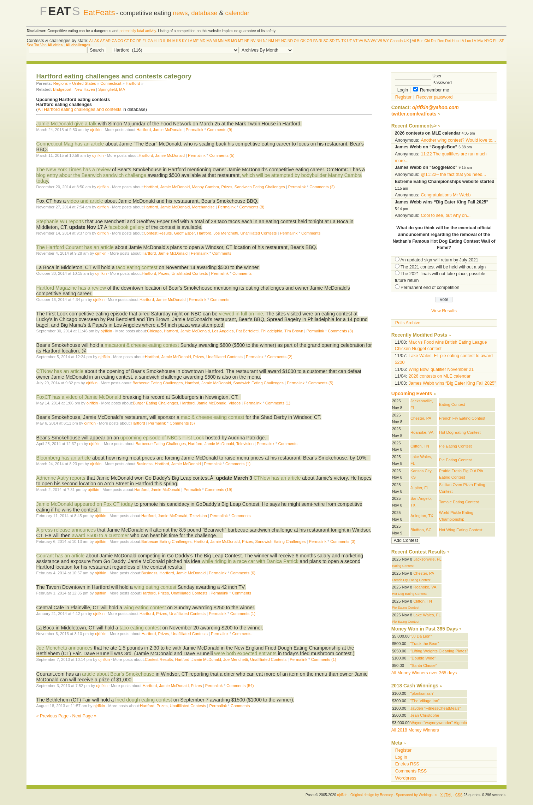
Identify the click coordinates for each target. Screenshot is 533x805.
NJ (265, 41)
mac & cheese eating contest (212, 417)
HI (155, 41)
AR (108, 41)
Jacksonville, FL (427, 559)
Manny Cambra (205, 187)
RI (320, 41)
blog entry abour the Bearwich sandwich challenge (91, 175)
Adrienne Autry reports (60, 478)
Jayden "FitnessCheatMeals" (435, 708)
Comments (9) (219, 130)
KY (184, 41)
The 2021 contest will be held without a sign (443, 267)
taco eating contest (136, 267)
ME (196, 41)
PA (315, 41)
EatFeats (99, 12)
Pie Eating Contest (455, 446)
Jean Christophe (424, 715)
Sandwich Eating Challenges (260, 187)
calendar (237, 13)
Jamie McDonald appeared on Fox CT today (85, 504)
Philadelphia (271, 331)
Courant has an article (60, 555)
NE (246, 41)
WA (367, 41)
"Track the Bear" (424, 643)
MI (215, 41)
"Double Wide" (423, 658)
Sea (29, 45)
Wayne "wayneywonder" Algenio (438, 723)
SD (332, 41)
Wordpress (405, 778)
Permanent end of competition (430, 287)
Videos (235, 403)
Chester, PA (420, 418)
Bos (420, 41)
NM (271, 41)
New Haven (85, 89)
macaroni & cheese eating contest (142, 345)
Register (403, 97)
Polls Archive (407, 322)
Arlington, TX (421, 516)
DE (138, 41)
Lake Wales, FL (427, 615)
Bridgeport (62, 89)
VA (361, 41)
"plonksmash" (422, 693)
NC (283, 41)
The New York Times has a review (74, 169)
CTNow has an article (60, 371)
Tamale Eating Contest (459, 502)
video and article (84, 201)
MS (227, 41)
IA (173, 41)
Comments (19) (218, 489)
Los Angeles (222, 331)
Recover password (434, 97)
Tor (36, 45)
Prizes (226, 187)
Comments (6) (242, 573)
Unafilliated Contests (259, 233)
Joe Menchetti (225, 233)
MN (221, 41)
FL (144, 41)
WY (386, 41)
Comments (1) (277, 403)
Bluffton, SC (421, 530)
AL (91, 41)
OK (303, 41)
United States (84, 83)
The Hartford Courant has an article (75, 247)
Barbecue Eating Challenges (157, 383)
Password (423, 82)
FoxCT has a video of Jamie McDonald (79, 397)
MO (234, 41)
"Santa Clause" (423, 665)
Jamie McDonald (168, 130)
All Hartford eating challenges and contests (80, 109)
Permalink (194, 130)
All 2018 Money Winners (415, 730)
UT (349, 41)
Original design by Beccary (371, 795)
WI (380, 41)
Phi (495, 41)
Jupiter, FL (419, 488)
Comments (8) (251, 207)
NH (259, 41)
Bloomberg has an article (63, 458)
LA (190, 41)
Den (440, 41)
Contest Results (158, 233)
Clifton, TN (419, 446)
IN (169, 41)
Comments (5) (222, 155)
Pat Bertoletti (247, 331)
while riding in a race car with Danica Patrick (249, 561)
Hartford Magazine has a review (71, 288)
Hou (455, 41)
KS (178, 41)
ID (160, 41)
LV (474, 41)
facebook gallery (126, 227)
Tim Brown (293, 331)
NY (277, 41)
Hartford (133, 83)
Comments (310, 233)
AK (96, 41)
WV (374, 41)
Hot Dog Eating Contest (460, 432)
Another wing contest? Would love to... (458, 140)
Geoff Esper (184, 233)
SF (501, 41)
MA (209, 41)
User (418, 75)
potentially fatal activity (137, 31)
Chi (427, 41)
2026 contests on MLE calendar (439, 376)
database (204, 13)
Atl (414, 41)
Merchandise (203, 207)
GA (150, 41)
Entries (407, 764)
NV (252, 41)
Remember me (431, 90)
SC (325, 41)
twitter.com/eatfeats (414, 114)
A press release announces (66, 530)
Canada (396, 41)
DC (132, 41)
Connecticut (110, 83)
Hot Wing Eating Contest (460, 530)
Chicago (154, 331)
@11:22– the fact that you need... (453, 174)
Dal (434, 41)
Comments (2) (321, 187)
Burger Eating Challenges (155, 403)
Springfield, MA (111, 89)
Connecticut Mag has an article (71, 144)
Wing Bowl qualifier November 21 (441, 369)
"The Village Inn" (425, 701)
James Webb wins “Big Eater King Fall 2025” (452, 383)
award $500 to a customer (100, 535)
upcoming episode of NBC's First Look (162, 437)
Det (448, 41)
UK (406, 41)
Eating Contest (452, 404)
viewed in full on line (241, 313)
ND (290, 41)
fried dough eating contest (143, 700)
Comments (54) (240, 685)
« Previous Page (52, 716)
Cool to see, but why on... (445, 215)
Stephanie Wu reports (60, 221)
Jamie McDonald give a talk (66, 123)
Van (43, 45)
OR (309, 41)
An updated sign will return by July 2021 (439, 260)
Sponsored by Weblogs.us (416, 795)
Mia (480, 41)
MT (240, 41)
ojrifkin (95, 130)
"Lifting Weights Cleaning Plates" (439, 651)
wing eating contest (155, 587)
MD (202, 41)
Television (245, 444)
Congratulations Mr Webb (445, 195)
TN (338, 41)
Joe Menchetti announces (64, 648)
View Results (444, 310)
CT (126, 41)
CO (120, 41)
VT (355, 41)
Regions (60, 83)
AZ (102, 41)
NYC (488, 41)
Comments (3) (340, 331)
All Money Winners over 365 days (424, 672)
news (180, 13)
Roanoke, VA (421, 432)
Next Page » (84, 716)
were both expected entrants (245, 653)
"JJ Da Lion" (421, 636)
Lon (468, 41)
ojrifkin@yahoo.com (435, 107)
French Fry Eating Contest (462, 418)
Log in (401, 757)
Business (144, 464)
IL (164, 41)
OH (297, 41)
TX (343, 41)
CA (114, 41)
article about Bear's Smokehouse (118, 674)
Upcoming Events (411, 393)
